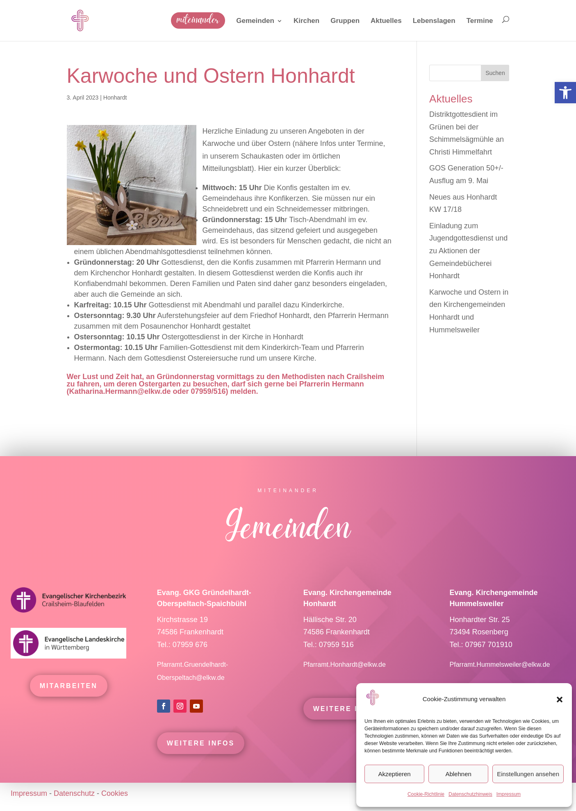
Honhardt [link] (115, 97)
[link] (565, 92)
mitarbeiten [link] (69, 698)
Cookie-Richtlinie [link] (426, 794)
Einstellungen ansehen (528, 773)
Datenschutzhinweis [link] (470, 794)
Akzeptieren (394, 773)
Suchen (495, 73)
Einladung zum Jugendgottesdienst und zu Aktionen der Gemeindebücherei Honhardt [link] (468, 251)
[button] (560, 699)
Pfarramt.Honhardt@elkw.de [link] (345, 676)
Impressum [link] (508, 794)
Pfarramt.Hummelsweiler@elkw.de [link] (500, 676)
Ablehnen (458, 773)
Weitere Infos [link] (200, 755)
